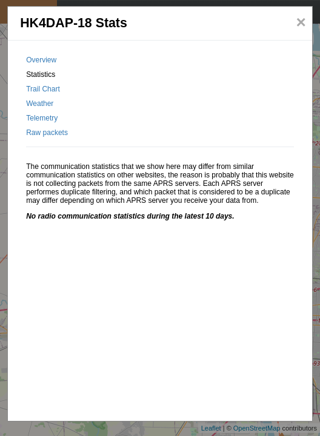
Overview (41, 60)
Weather (39, 103)
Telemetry (42, 118)
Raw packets (47, 132)
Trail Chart (43, 89)
